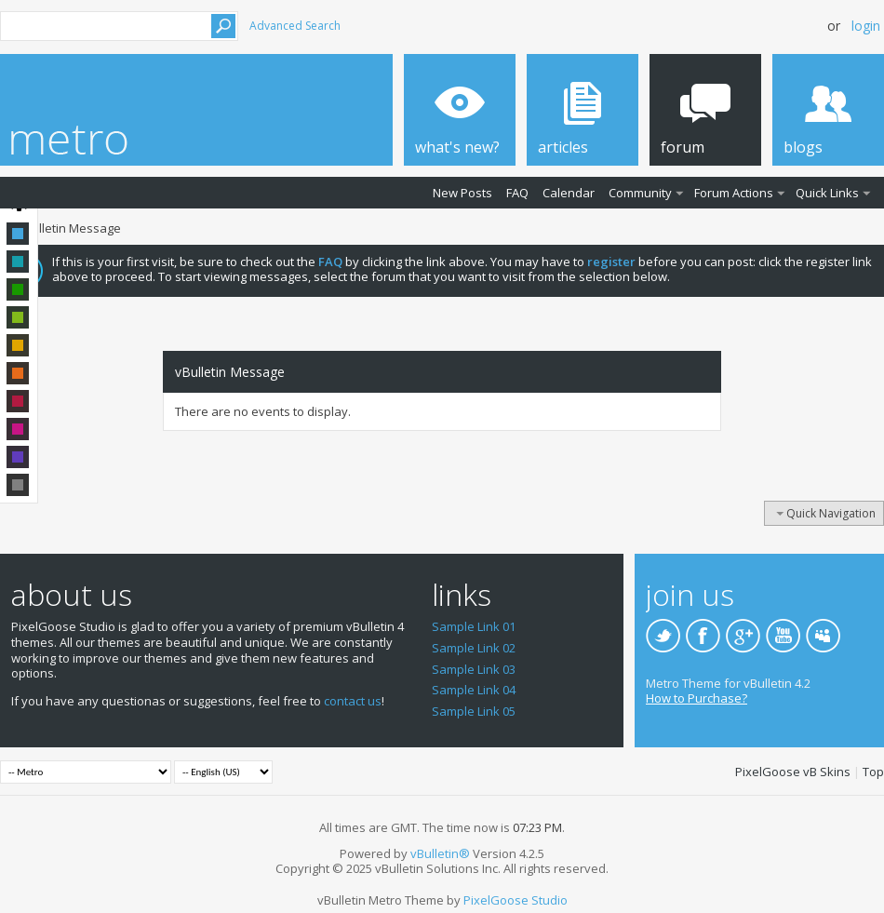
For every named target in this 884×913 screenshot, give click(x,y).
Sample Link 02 (474, 647)
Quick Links (827, 192)
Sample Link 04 (474, 689)
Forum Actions (733, 192)
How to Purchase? (696, 698)
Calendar (568, 192)
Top (873, 771)
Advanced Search (295, 26)
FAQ (517, 192)
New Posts (462, 192)
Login (865, 25)
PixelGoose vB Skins (793, 771)
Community (640, 192)
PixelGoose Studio (515, 900)
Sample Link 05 (474, 711)
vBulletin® (440, 853)
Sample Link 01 (474, 626)
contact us (353, 700)
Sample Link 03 (474, 669)
